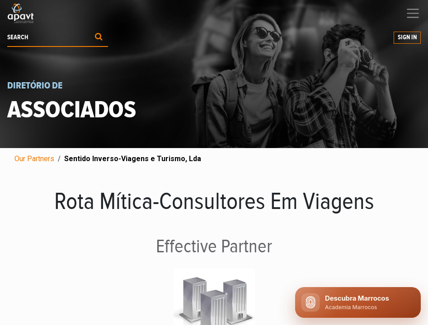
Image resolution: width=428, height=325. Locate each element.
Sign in (407, 37)
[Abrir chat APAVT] (358, 302)
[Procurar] (98, 37)
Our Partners (34, 158)
